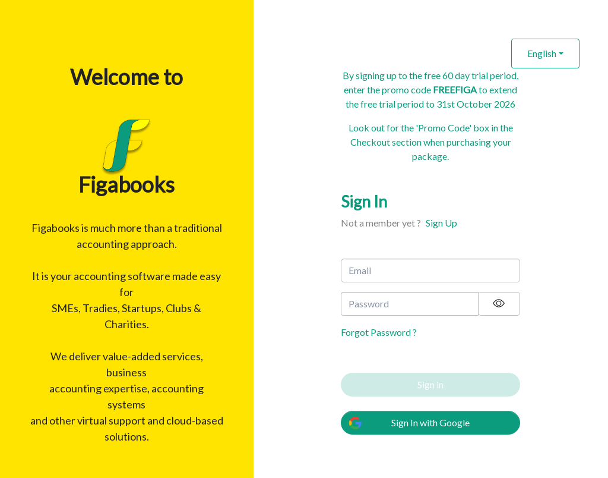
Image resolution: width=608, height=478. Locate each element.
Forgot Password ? (379, 332)
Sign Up (441, 222)
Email (360, 270)
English (541, 53)
